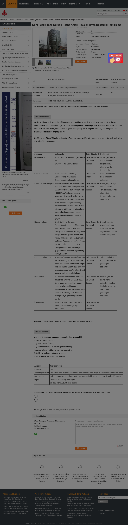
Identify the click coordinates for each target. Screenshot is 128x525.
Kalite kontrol (52, 4)
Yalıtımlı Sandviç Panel (9, 83)
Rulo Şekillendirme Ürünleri (11, 87)
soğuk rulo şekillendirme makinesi (13, 58)
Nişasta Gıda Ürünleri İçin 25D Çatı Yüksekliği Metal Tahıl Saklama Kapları (48, 514)
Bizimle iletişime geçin (70, 4)
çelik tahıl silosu (74, 410)
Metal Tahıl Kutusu (8, 49)
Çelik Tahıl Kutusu (22, 20)
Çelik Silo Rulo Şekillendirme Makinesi (15, 53)
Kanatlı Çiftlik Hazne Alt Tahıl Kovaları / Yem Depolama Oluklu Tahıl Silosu (80, 505)
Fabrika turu (38, 4)
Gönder (103, 501)
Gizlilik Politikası (30, 523)
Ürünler (11, 20)
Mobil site (102, 514)
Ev (3, 4)
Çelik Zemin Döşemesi (9, 74)
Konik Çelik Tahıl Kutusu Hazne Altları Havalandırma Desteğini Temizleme (16, 507)
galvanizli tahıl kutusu (47, 410)
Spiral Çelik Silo (7, 45)
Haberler (100, 4)
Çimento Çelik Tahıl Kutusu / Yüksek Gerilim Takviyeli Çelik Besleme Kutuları (80, 477)
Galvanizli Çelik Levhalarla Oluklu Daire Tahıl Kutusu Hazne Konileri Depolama (80, 509)
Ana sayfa (3, 20)
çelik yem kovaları (62, 410)
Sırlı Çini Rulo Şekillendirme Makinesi (14, 70)
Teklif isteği (88, 4)
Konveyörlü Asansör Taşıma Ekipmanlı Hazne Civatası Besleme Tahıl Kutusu (48, 509)
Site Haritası (109, 510)
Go (125, 14)
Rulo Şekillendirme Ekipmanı (11, 62)
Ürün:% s (12, 4)
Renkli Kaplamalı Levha (10, 79)
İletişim (82, 62)
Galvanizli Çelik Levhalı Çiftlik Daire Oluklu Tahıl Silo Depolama (15, 498)
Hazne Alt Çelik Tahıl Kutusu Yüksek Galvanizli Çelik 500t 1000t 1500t (15, 512)
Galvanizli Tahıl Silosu (9, 41)
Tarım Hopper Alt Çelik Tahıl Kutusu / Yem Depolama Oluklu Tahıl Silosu (15, 503)
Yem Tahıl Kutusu (8, 32)
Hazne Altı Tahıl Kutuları (10, 37)
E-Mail (101, 510)
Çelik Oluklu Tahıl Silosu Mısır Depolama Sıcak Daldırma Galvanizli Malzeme (42, 477)
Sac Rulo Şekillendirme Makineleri (13, 66)
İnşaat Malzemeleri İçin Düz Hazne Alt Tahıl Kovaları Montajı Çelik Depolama (61, 477)
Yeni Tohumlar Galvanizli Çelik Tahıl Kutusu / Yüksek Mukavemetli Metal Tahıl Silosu (99, 478)
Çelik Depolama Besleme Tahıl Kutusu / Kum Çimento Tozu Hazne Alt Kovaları (48, 498)
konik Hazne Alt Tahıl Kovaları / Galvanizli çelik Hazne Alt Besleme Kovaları (79, 515)
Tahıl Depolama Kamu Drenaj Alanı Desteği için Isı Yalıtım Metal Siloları (118, 477)
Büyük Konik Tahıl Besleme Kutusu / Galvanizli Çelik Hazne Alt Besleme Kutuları (79, 499)
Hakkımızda (24, 4)
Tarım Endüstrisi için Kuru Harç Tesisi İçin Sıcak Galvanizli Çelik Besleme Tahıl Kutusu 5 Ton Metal (48, 504)
